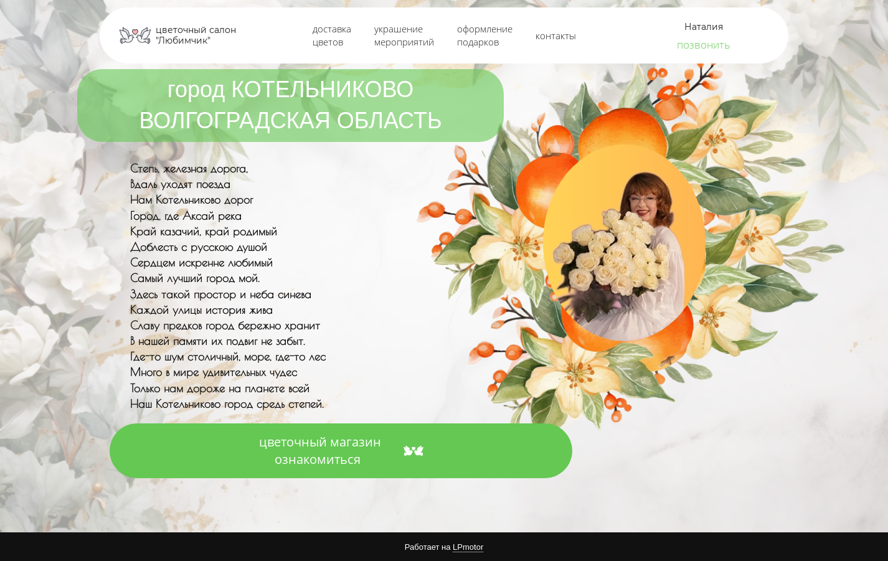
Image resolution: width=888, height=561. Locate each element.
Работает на (444, 547)
